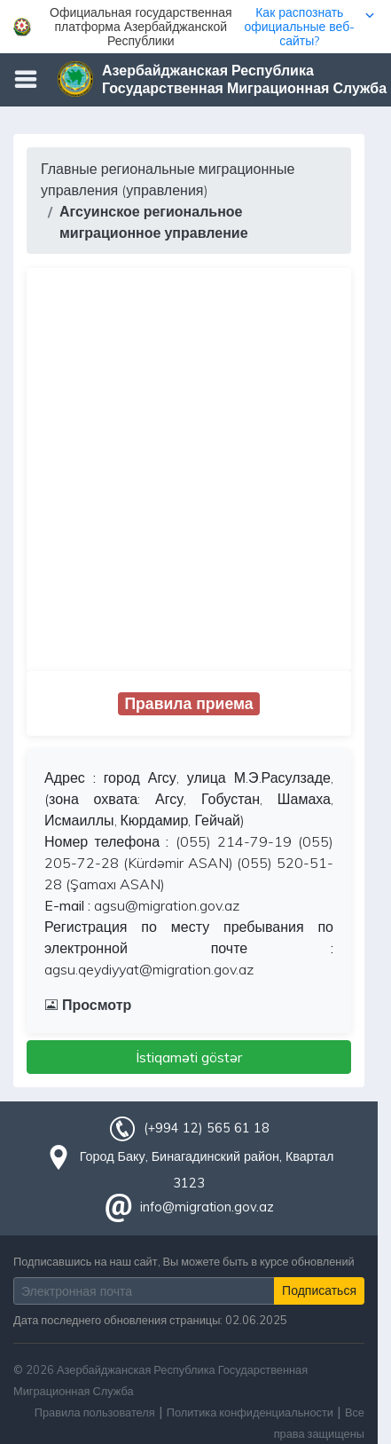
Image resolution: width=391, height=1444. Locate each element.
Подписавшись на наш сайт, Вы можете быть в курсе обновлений (184, 1261)
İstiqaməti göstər (189, 1057)
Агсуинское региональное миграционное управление (153, 221)
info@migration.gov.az (207, 1207)
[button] (195, 26)
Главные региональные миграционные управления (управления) (167, 179)
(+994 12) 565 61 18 (207, 1128)
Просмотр (87, 1005)
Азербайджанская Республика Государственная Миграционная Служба (244, 79)
